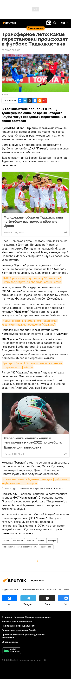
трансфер (52, 540)
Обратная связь (10, 641)
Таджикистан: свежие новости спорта (20, 547)
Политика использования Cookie (19, 630)
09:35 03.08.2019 (11, 50)
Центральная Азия (32, 589)
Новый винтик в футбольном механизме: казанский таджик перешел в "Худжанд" (30, 322)
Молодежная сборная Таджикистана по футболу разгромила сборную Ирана (33, 221)
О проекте (7, 617)
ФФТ (6, 94)
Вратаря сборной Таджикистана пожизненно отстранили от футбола (32, 365)
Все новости (18, 540)
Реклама (6, 621)
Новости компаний (22, 621)
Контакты (19, 617)
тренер (41, 540)
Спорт (6, 540)
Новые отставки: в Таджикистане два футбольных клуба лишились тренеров (36, 481)
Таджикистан (46, 547)
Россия (51, 589)
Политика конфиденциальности (18, 625)
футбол (30, 540)
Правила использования (38, 617)
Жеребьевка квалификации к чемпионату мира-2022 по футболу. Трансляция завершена (33, 442)
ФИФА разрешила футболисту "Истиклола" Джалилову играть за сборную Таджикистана (32, 280)
